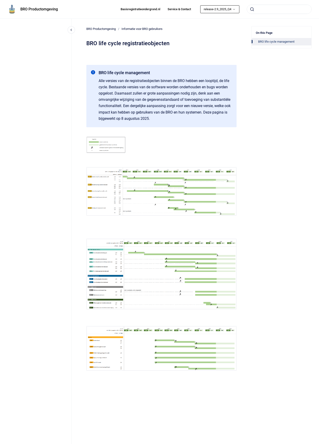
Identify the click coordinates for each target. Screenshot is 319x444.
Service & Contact (179, 9)
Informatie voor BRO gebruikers (142, 29)
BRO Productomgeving (39, 9)
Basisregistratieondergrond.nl (140, 9)
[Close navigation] (71, 30)
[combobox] (279, 9)
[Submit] (252, 9)
